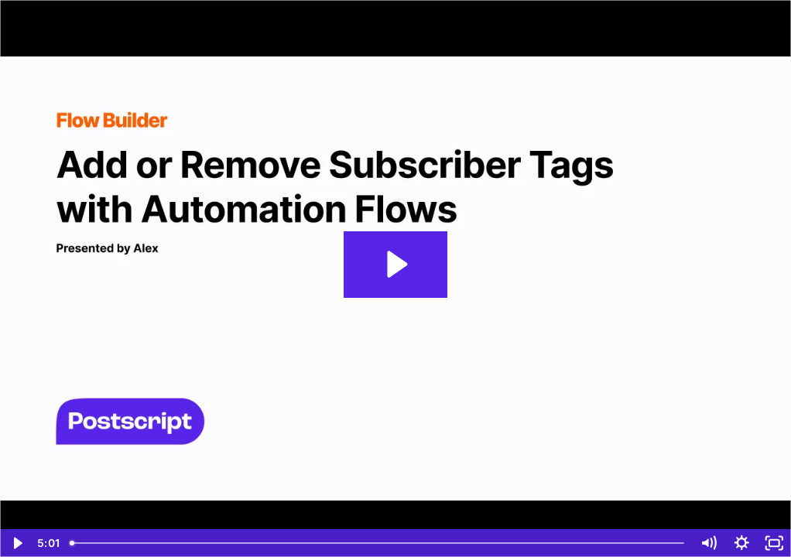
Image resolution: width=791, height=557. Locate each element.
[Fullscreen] (774, 543)
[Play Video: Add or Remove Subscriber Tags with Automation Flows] (395, 264)
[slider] (377, 543)
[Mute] (708, 543)
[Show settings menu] (741, 543)
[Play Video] (16, 543)
